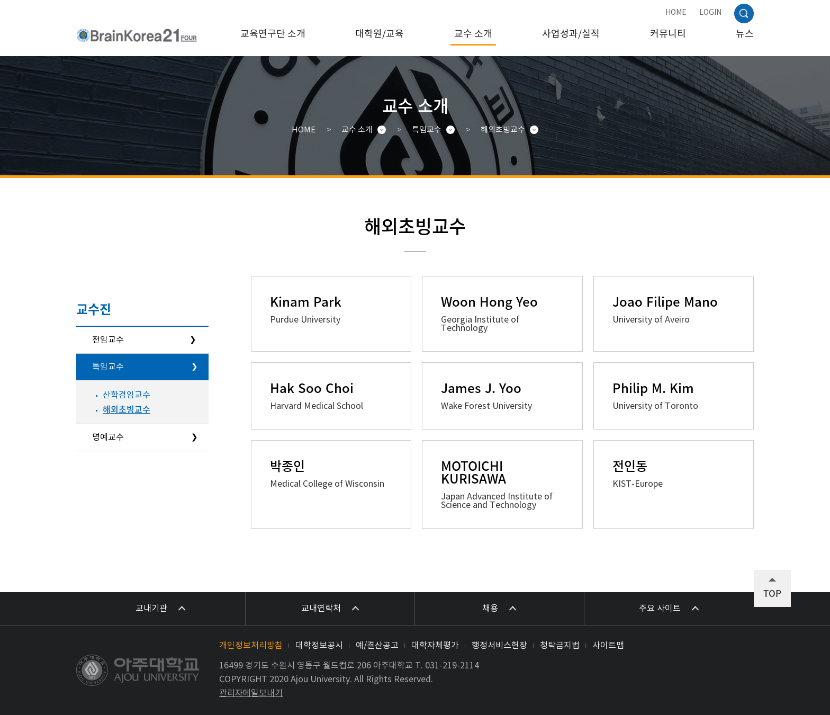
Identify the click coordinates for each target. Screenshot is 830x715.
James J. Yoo (481, 387)
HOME (676, 12)
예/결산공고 (377, 645)
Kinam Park (305, 301)
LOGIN (710, 12)
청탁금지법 (560, 645)
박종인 (287, 465)
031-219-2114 (452, 666)
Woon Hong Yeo (489, 301)
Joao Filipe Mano (665, 301)
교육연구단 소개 (272, 34)
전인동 (629, 465)
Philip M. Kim (653, 387)
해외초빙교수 (503, 130)
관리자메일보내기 (251, 693)
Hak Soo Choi (312, 387)
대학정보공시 (319, 645)
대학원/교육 (379, 34)
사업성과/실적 (571, 34)
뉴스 (745, 34)
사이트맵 (608, 645)
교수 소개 (473, 34)
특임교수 (426, 130)
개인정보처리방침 (251, 645)
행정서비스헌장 (499, 645)
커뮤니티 (668, 34)
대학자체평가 (435, 645)
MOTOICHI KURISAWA (473, 472)
